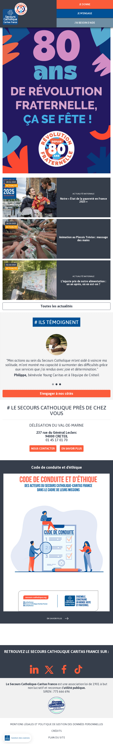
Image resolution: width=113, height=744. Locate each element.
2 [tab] (56, 384)
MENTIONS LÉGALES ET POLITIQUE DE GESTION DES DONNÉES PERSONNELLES (56, 724)
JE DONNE (84, 4)
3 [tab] (60, 384)
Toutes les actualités (56, 306)
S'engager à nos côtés (56, 393)
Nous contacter (43, 448)
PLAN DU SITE (56, 737)
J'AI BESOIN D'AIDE (85, 22)
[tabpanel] (56, 355)
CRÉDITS (57, 731)
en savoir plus (54, 618)
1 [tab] (53, 384)
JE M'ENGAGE (84, 13)
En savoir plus (71, 448)
